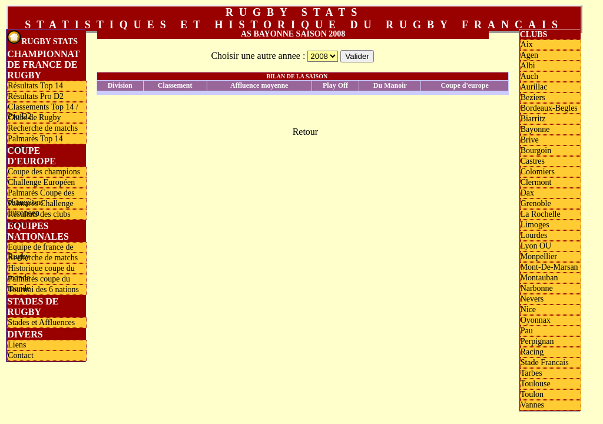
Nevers (532, 298)
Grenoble (536, 203)
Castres (533, 161)
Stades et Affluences (41, 322)
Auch (529, 76)
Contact (21, 355)
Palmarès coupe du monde (39, 279)
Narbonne (537, 288)
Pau (527, 330)
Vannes (532, 404)
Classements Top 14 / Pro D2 (43, 107)
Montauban (539, 277)
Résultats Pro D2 (36, 96)
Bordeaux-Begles (549, 108)
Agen (529, 55)
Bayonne (535, 129)
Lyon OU (536, 245)
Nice (528, 309)
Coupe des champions (44, 171)
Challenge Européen (41, 182)
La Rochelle (541, 214)
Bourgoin (536, 150)
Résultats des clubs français (39, 214)
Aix (527, 44)
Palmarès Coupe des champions (41, 193)
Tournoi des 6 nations (43, 289)
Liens (17, 344)
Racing (532, 351)
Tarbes (531, 373)
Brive (530, 139)
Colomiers (538, 171)
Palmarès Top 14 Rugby (35, 139)
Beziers (533, 97)
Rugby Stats (42, 38)
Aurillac (534, 86)
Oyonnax (536, 320)
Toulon (532, 394)
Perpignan (537, 341)
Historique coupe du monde (41, 268)
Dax (527, 192)
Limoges (535, 224)
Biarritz (533, 118)
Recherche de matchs (43, 128)
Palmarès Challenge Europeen (41, 203)
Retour (306, 132)
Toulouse (536, 383)
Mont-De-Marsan (549, 267)
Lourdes (534, 235)
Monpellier (539, 256)
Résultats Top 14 (35, 85)
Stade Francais (545, 362)
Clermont (536, 182)
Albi (528, 65)
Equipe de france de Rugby (41, 247)
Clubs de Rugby (34, 117)
